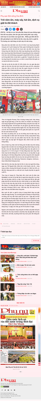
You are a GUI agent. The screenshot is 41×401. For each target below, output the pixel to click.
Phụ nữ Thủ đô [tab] (4, 305)
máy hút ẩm (27, 223)
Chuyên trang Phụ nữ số (34, 7)
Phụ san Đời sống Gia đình (12, 16)
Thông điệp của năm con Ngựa (26, 293)
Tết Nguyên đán (6, 226)
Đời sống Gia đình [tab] (13, 305)
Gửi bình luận (36, 240)
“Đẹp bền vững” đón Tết (24, 284)
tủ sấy (33, 223)
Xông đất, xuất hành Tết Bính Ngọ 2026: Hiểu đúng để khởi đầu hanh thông (27, 257)
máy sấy (19, 223)
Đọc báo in (3, 7)
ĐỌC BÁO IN (20, 303)
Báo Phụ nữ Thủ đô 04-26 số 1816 (20, 367)
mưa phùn (5, 223)
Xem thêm (20, 374)
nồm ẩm (13, 223)
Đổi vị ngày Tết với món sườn (26, 265)
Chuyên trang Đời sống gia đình (17, 7)
